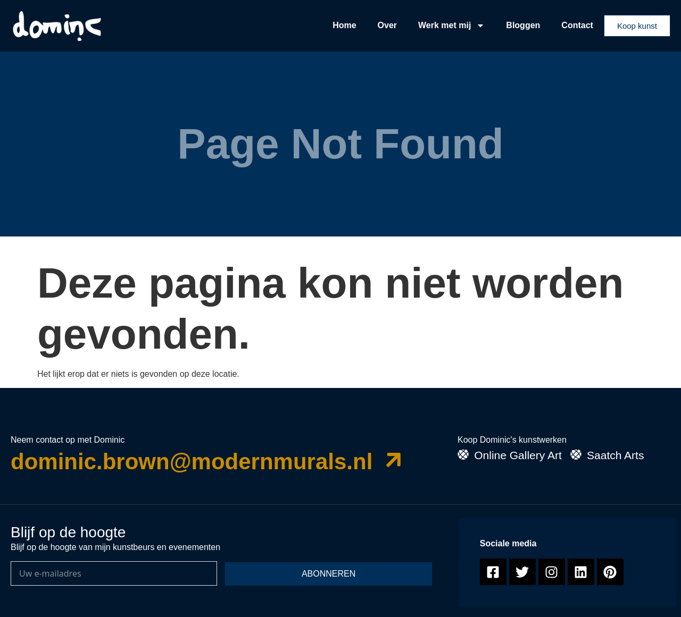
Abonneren (328, 573)
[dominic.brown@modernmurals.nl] (394, 460)
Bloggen (523, 25)
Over (387, 25)
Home (344, 25)
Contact (577, 25)
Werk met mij (451, 25)
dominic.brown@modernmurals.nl (191, 461)
